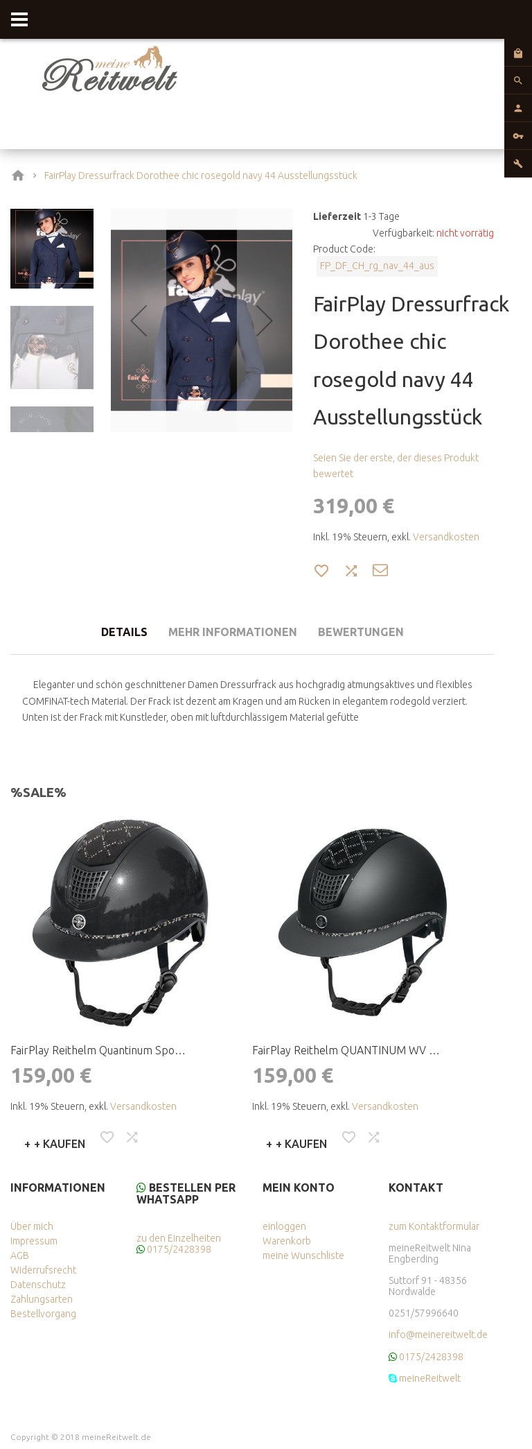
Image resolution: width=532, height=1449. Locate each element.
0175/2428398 (179, 1249)
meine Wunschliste (303, 1255)
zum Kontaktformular (434, 1226)
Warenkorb (287, 1240)
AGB (19, 1255)
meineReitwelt (430, 1378)
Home (20, 175)
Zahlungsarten (41, 1299)
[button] (138, 320)
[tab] (113, 630)
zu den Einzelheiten (178, 1238)
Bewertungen (369, 633)
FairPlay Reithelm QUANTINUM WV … (346, 1050)
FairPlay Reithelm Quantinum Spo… (98, 1050)
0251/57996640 (424, 1313)
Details (113, 633)
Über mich (31, 1226)
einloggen (284, 1226)
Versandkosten (446, 536)
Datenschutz (38, 1284)
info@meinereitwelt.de (438, 1334)
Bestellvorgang (43, 1313)
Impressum (33, 1240)
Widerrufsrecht (43, 1270)
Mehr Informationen (230, 633)
